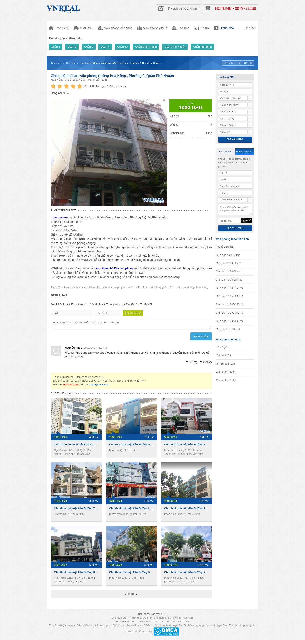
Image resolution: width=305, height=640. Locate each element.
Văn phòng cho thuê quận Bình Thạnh (213, 626)
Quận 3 (88, 46)
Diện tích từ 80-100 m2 (229, 279)
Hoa (198, 287)
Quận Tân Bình (202, 46)
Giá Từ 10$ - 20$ (225, 363)
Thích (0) (191, 363)
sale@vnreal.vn (98, 385)
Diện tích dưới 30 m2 (228, 255)
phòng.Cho (94, 287)
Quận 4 (105, 46)
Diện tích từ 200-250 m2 (230, 304)
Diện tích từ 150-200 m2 (230, 296)
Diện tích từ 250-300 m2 (230, 312)
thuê (66, 287)
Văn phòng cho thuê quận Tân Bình (168, 626)
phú (123, 287)
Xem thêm (131, 595)
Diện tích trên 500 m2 (228, 329)
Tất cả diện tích (225, 246)
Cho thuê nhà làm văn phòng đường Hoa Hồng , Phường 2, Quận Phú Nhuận (112, 76)
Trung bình (113, 304)
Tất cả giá (221, 347)
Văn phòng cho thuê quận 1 (94, 626)
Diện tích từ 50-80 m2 (228, 271)
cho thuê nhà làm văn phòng (115, 268)
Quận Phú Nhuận (175, 46)
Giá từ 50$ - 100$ (226, 380)
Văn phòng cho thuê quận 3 (129, 626)
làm (78, 287)
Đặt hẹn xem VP (244, 151)
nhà (73, 287)
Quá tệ (96, 304)
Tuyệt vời (146, 304)
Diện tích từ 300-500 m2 (230, 320)
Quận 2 (72, 46)
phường (159, 287)
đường (191, 287)
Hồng (205, 287)
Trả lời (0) (206, 363)
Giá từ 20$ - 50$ (225, 371)
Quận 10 (122, 46)
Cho (60, 287)
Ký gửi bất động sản (183, 8)
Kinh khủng (78, 304)
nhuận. (131, 287)
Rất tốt (130, 304)
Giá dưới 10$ (223, 355)
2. (166, 287)
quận (117, 287)
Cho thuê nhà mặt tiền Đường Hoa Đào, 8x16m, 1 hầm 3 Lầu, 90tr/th (208, 445)
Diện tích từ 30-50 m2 (228, 263)
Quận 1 (55, 46)
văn (84, 287)
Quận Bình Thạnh (146, 46)
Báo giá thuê (225, 151)
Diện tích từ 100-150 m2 (230, 287)
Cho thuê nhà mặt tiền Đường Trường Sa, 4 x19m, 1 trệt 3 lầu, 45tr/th (98, 509)
